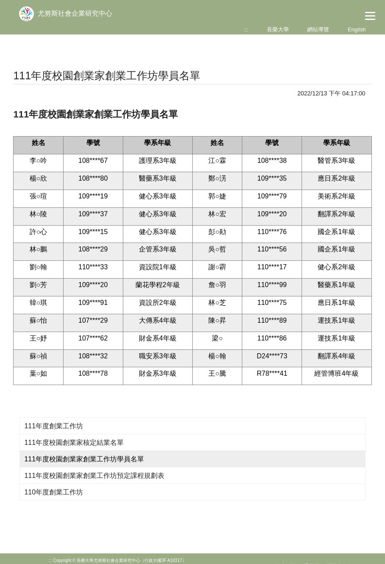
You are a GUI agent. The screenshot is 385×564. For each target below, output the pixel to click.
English (357, 29)
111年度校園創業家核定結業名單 (74, 442)
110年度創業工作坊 (53, 492)
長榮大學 (278, 29)
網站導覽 (318, 29)
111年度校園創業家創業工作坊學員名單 (84, 459)
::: (246, 29)
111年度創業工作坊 (53, 426)
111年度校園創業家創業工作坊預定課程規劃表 (94, 475)
